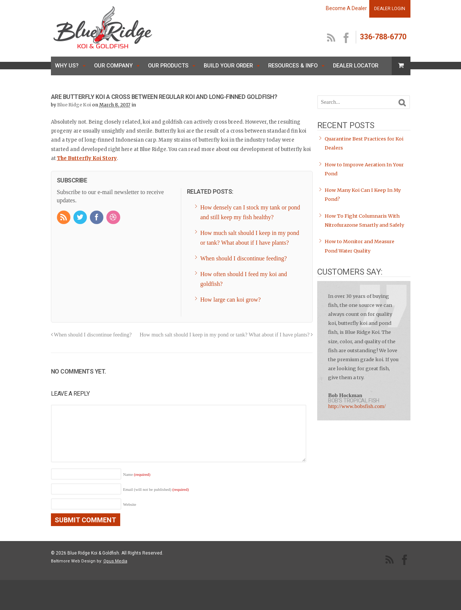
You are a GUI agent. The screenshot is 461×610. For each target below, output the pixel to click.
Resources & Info (293, 65)
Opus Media (115, 561)
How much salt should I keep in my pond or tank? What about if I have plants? (226, 335)
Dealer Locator (355, 65)
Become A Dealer (346, 8)
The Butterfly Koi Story (87, 158)
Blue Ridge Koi (74, 105)
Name (137, 474)
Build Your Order (228, 65)
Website (129, 504)
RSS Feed (331, 38)
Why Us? (67, 65)
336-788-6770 (383, 37)
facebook (346, 38)
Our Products (168, 65)
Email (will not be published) (156, 489)
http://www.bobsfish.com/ (357, 406)
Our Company (113, 65)
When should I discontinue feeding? (91, 335)
